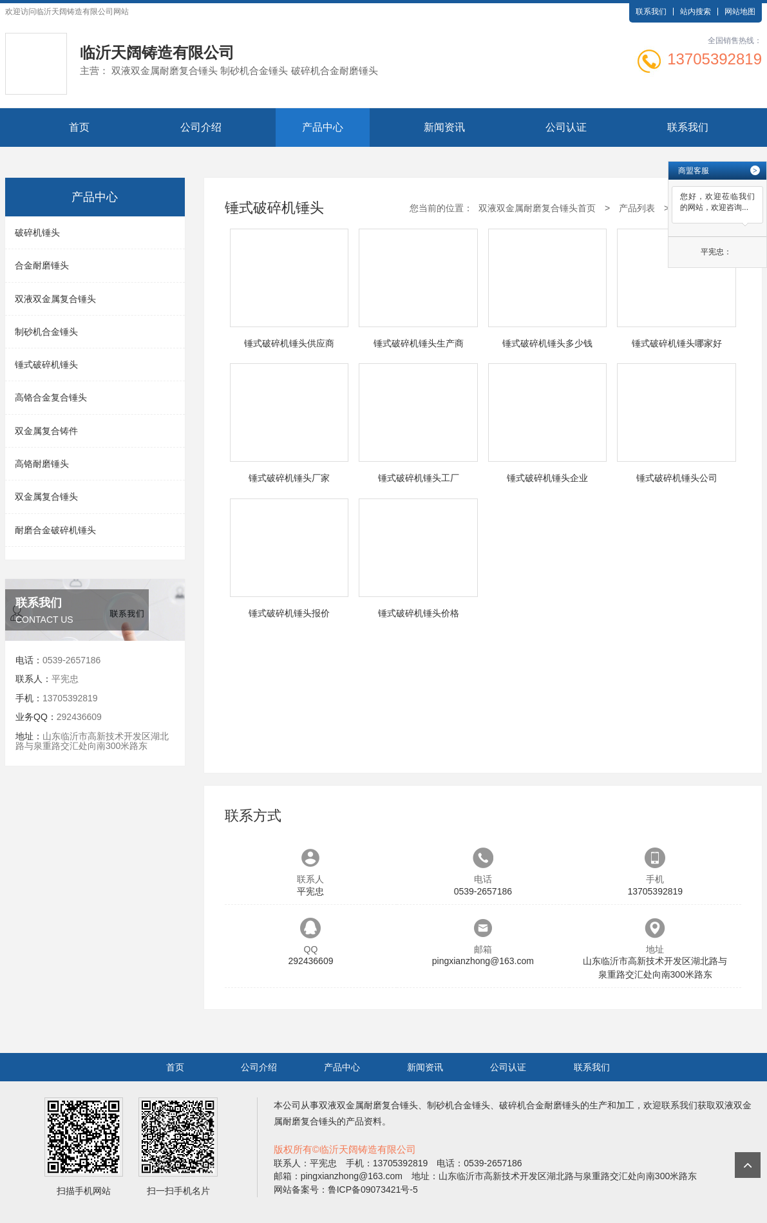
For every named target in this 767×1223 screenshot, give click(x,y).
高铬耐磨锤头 (42, 464)
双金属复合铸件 (46, 431)
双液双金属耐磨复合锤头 (368, 1105)
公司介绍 (201, 127)
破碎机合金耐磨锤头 (539, 1105)
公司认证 (566, 127)
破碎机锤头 (37, 232)
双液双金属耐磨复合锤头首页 (537, 208)
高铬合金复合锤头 (51, 397)
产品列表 (637, 208)
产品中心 (322, 127)
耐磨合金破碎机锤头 (55, 530)
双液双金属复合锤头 (55, 299)
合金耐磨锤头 (42, 265)
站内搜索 (695, 11)
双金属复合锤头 (46, 496)
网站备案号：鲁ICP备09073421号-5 (346, 1189)
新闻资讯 (444, 127)
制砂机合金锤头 (46, 332)
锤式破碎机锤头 (46, 364)
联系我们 (651, 11)
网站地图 (739, 11)
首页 (79, 127)
